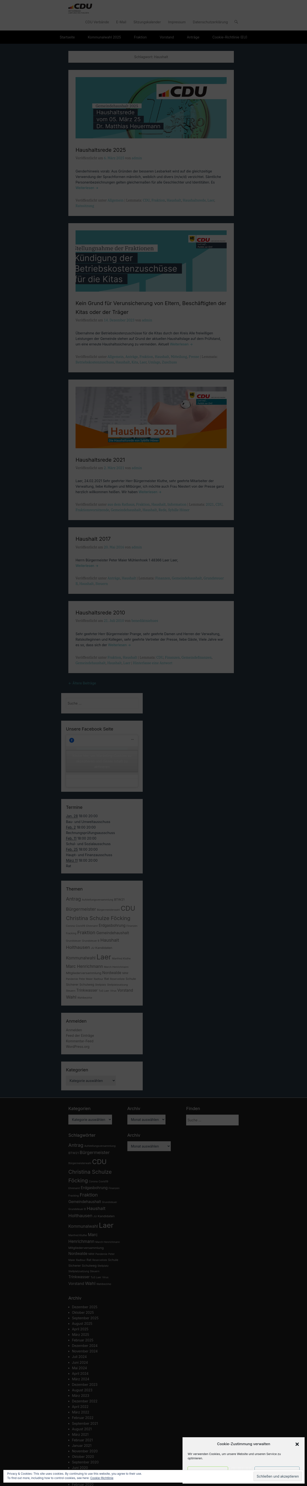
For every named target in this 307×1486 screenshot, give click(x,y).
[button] (297, 1444)
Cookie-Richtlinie (101, 1478)
